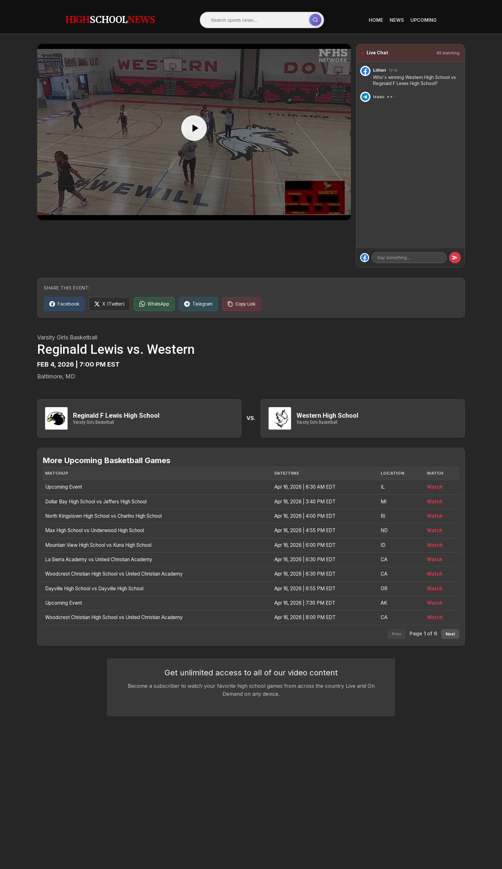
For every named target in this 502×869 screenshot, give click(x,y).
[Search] (257, 19)
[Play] (194, 128)
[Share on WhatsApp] (154, 303)
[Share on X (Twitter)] (109, 303)
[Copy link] (241, 303)
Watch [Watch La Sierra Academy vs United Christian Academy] (434, 559)
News (397, 19)
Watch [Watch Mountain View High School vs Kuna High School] (434, 545)
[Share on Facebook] (64, 303)
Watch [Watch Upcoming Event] (434, 487)
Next (450, 634)
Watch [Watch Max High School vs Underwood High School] (434, 531)
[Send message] (455, 257)
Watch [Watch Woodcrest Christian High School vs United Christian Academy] (434, 574)
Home (376, 19)
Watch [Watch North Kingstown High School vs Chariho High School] (434, 516)
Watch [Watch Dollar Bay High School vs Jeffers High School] (434, 502)
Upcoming (423, 19)
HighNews (110, 19)
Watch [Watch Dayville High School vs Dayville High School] (434, 589)
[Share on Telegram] (198, 303)
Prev (396, 634)
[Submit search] (317, 20)
